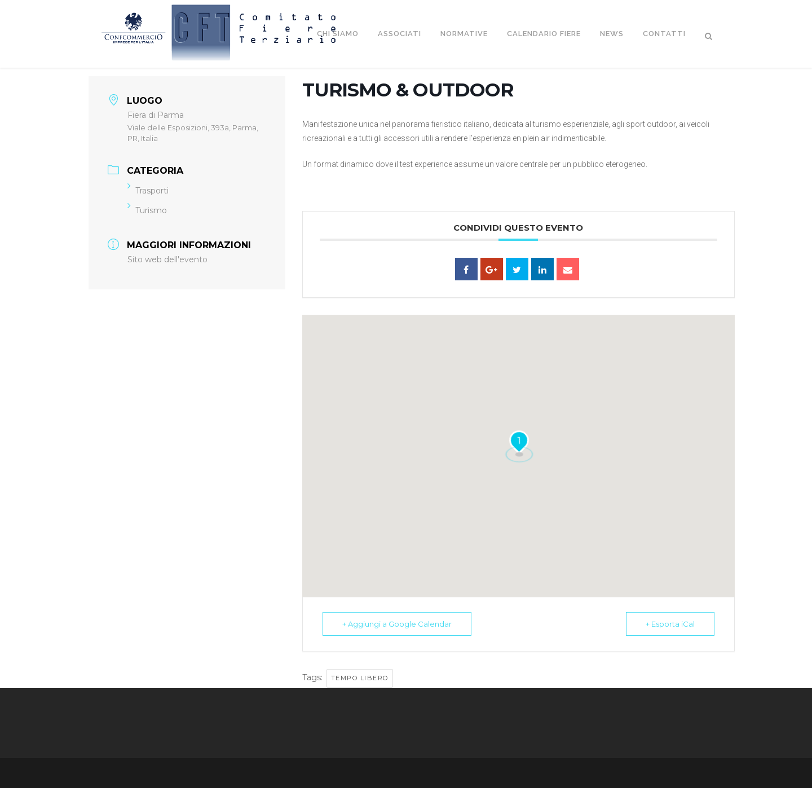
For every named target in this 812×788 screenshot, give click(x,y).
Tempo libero (360, 678)
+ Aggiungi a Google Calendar (397, 623)
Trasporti (148, 191)
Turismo (147, 210)
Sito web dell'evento (167, 259)
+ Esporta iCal (670, 623)
